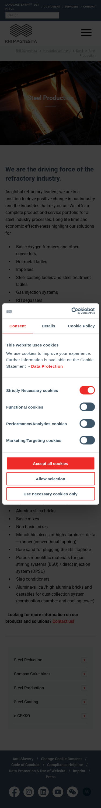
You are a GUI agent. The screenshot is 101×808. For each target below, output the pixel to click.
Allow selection (50, 478)
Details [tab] (48, 325)
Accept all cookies (50, 463)
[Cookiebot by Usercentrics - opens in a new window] (72, 311)
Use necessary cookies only (50, 494)
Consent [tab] (17, 325)
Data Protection (47, 366)
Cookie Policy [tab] (81, 325)
